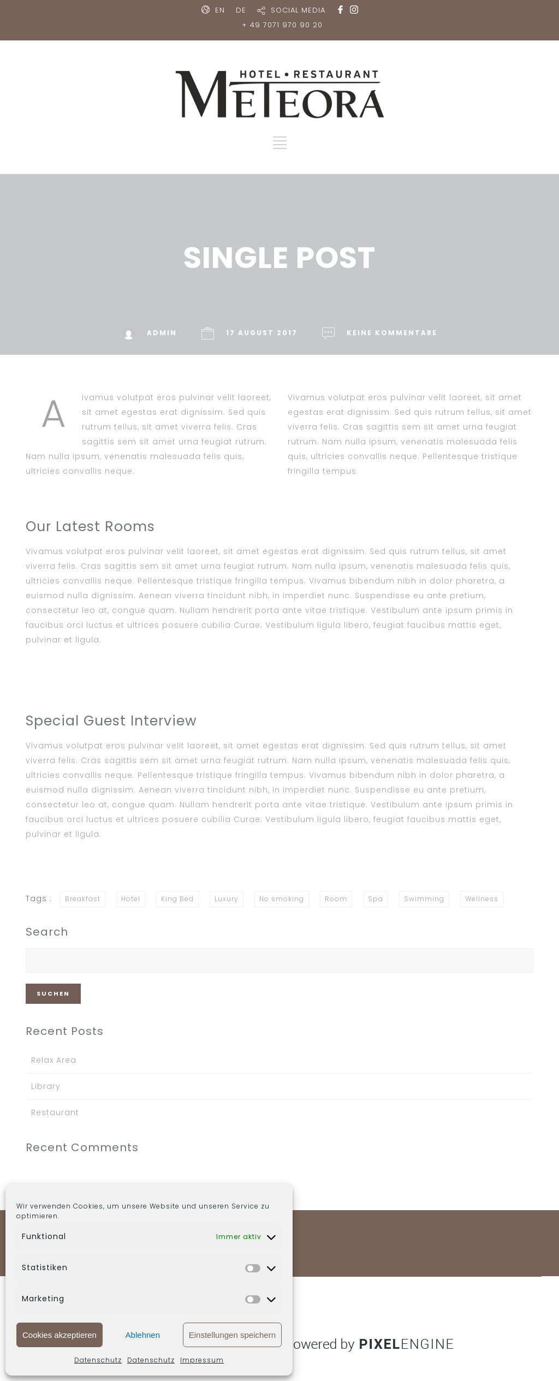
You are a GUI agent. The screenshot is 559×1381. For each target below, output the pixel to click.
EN (220, 10)
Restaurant (55, 1112)
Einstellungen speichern (232, 1335)
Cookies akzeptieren (59, 1335)
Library (46, 1086)
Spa (375, 898)
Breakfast (82, 898)
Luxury (227, 898)
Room (336, 898)
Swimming (424, 898)
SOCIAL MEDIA (298, 10)
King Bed (177, 898)
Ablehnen (143, 1335)
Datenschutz (98, 1360)
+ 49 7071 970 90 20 (282, 25)
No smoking (281, 898)
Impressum (202, 1360)
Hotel (130, 898)
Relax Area (53, 1060)
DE (241, 10)
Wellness (481, 898)
